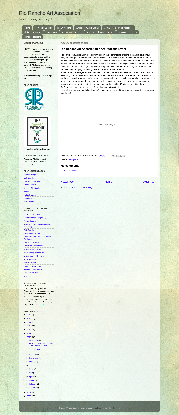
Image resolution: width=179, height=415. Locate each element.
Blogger (116, 408)
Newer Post (67, 181)
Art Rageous (72, 160)
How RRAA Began (43, 28)
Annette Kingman (31, 174)
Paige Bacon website (33, 269)
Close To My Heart (32, 242)
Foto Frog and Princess (34, 246)
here (42, 304)
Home (27, 28)
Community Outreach (72, 32)
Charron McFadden (32, 233)
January (32, 388)
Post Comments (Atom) (82, 187)
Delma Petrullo (30, 185)
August (32, 362)
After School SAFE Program (100, 32)
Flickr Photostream (33, 32)
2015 (29, 318)
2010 (29, 337)
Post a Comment (71, 170)
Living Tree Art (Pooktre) (34, 256)
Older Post (149, 181)
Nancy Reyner (30, 263)
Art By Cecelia (30, 221)
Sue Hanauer (29, 202)
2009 (29, 392)
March (32, 380)
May (31, 373)
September (34, 358)
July (31, 365)
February (33, 384)
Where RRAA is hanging (87, 28)
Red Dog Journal (31, 273)
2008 (29, 396)
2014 (29, 322)
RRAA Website (64, 28)
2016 (29, 315)
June (31, 369)
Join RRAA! (51, 32)
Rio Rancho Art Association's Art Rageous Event (41, 344)
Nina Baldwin (29, 191)
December (33, 340)
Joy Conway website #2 (34, 253)
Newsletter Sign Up (127, 32)
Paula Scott (29, 198)
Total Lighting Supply (33, 276)
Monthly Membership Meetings (118, 28)
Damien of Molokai (32, 181)
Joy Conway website (32, 249)
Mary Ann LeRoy (31, 259)
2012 (29, 330)
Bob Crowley (29, 178)
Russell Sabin (34, 350)
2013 (29, 326)
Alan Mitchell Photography (35, 218)
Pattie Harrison (30, 195)
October (32, 354)
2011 (29, 333)
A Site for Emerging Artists (35, 214)
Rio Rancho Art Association (49, 13)
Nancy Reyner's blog (32, 266)
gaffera (98, 408)
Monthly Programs (32, 37)
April (31, 376)
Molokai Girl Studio (32, 188)
